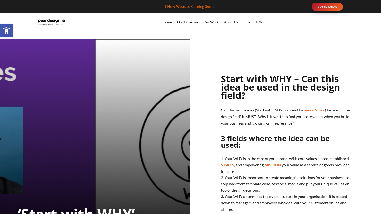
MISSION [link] (272, 165)
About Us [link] (231, 22)
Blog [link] (246, 22)
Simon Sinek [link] (314, 110)
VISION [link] (227, 165)
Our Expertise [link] (187, 22)
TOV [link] (259, 22)
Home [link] (167, 22)
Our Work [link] (211, 22)
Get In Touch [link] (327, 7)
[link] (6, 30)
